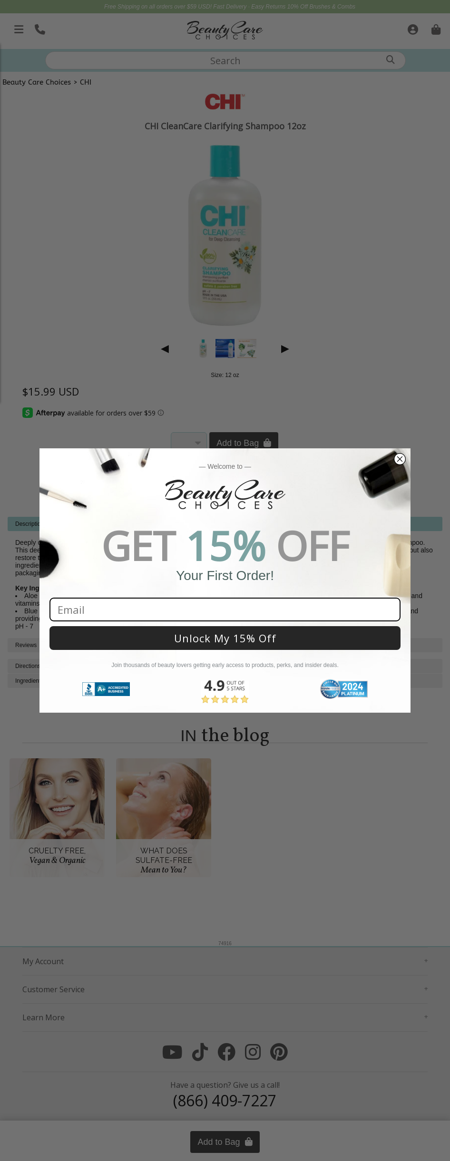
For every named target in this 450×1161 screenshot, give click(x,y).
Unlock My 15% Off (225, 638)
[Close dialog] (400, 459)
